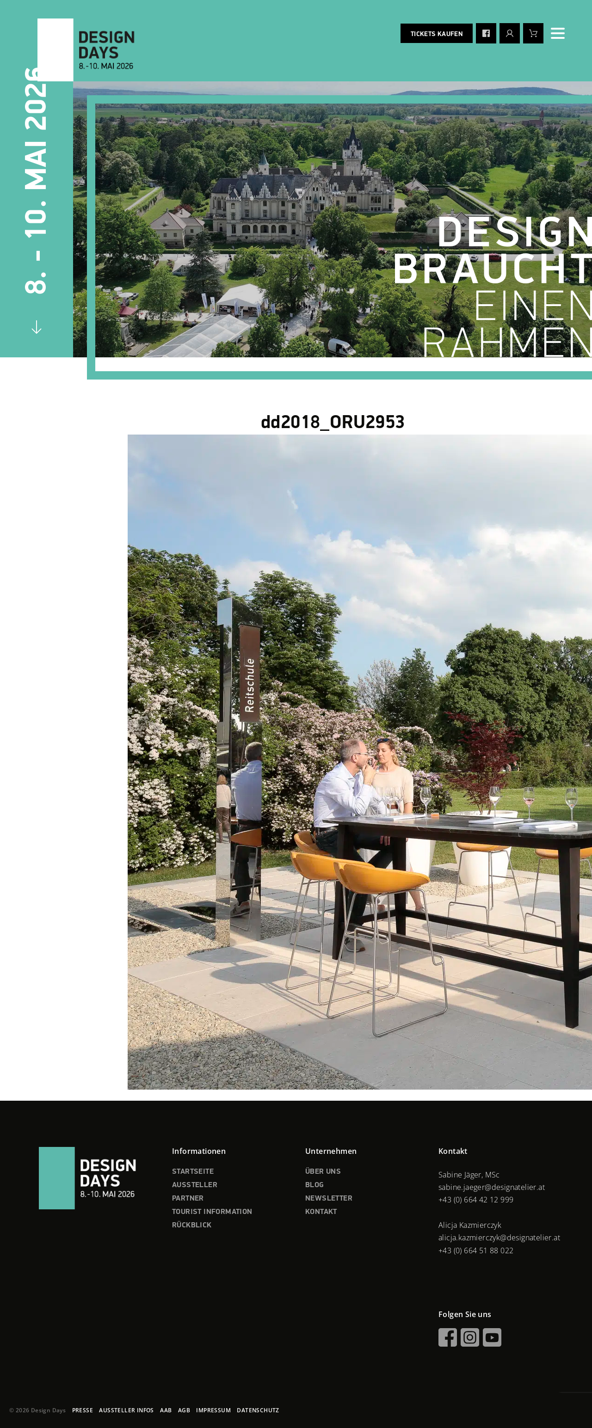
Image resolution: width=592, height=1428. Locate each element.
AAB (166, 1410)
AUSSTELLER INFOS (126, 1410)
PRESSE (82, 1410)
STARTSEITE (193, 1172)
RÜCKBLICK (192, 1225)
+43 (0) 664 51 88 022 (475, 1250)
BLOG (314, 1185)
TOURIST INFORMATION (212, 1212)
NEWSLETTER (328, 1198)
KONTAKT (321, 1212)
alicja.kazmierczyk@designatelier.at (499, 1237)
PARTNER (188, 1198)
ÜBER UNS (323, 1172)
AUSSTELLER (194, 1185)
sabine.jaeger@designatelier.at (491, 1187)
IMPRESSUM (213, 1410)
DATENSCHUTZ (258, 1410)
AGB (184, 1410)
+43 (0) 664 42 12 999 (475, 1200)
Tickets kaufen (436, 34)
